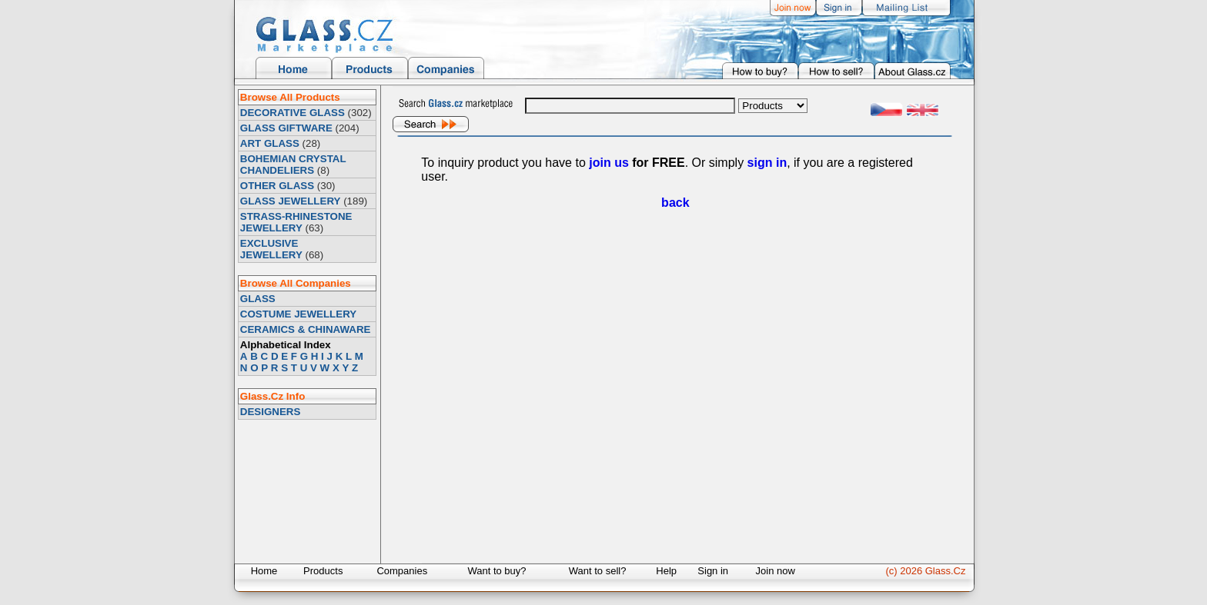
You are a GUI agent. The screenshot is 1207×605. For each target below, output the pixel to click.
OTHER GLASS (277, 185)
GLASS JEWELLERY (290, 201)
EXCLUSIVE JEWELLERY (271, 249)
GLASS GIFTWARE (286, 128)
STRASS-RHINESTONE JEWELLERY (296, 222)
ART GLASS (269, 143)
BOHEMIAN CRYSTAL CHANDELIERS (293, 164)
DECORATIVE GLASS (292, 112)
